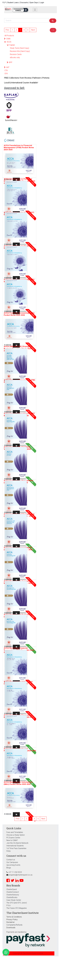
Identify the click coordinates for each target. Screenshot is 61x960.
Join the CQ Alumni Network (17, 843)
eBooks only (15, 57)
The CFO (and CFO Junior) (16, 903)
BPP (10, 62)
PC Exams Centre (13, 838)
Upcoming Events (13, 865)
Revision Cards (16, 54)
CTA (6, 70)
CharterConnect (12, 892)
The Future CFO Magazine (16, 908)
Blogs (8, 868)
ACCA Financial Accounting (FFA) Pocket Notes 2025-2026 (19, 314)
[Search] (52, 20)
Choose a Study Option (15, 835)
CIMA (8, 39)
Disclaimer (10, 922)
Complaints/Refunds (14, 925)
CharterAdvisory (12, 895)
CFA (6, 73)
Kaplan (12, 45)
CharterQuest (11, 889)
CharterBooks (11, 897)
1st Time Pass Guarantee (16, 848)
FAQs (8, 851)
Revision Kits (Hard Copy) (20, 51)
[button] (53, 30)
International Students (15, 846)
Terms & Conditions (14, 917)
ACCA (9, 42)
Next (33, 30)
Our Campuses (12, 862)
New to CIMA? (12, 840)
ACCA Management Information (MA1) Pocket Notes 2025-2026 (18, 783)
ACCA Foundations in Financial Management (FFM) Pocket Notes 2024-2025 (19, 147)
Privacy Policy (12, 919)
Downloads (10, 927)
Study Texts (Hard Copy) (19, 48)
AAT (7, 67)
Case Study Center (13, 900)
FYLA (8, 905)
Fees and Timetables (14, 832)
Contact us (10, 860)
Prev (7, 30)
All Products (9, 36)
